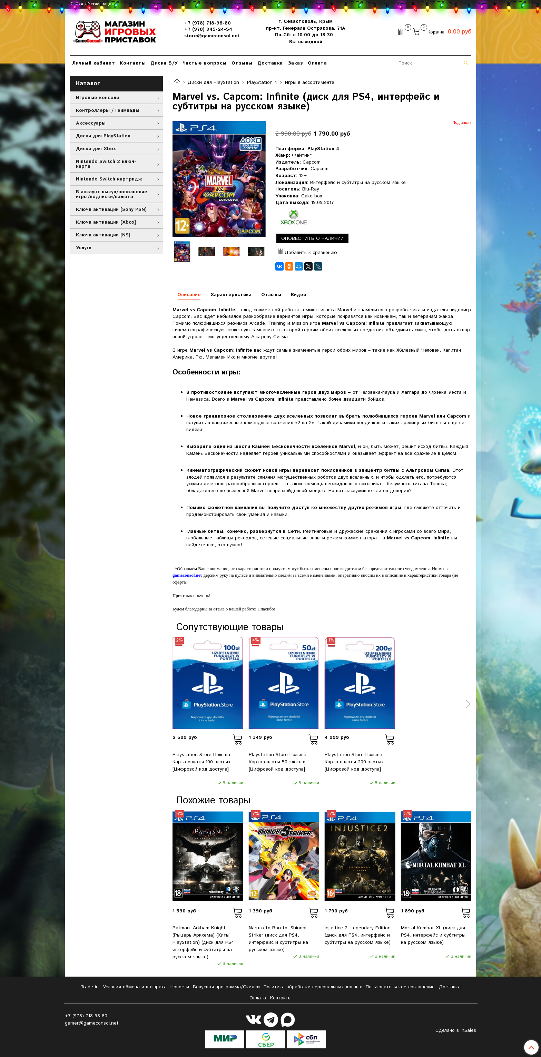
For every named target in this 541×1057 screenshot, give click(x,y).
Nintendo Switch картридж (109, 179)
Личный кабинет (93, 63)
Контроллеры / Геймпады (107, 110)
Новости (179, 986)
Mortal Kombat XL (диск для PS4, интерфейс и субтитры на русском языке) (433, 935)
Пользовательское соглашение (400, 986)
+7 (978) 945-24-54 (208, 29)
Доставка (270, 63)
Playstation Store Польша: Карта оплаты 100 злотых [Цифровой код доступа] (202, 762)
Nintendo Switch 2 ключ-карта (106, 164)
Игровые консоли (97, 97)
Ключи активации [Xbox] (106, 222)
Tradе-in (89, 986)
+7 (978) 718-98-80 (207, 23)
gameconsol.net (187, 575)
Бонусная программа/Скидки (226, 986)
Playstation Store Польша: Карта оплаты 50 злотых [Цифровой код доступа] (278, 762)
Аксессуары (91, 123)
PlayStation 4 (262, 82)
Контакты (133, 63)
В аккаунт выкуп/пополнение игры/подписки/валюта (111, 194)
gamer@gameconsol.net (92, 1023)
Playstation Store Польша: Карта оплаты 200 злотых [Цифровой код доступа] (354, 762)
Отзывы (242, 63)
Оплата (317, 63)
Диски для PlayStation (213, 82)
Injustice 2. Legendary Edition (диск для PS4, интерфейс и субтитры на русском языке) (358, 935)
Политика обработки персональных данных (313, 986)
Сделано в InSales (455, 1030)
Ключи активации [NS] (103, 235)
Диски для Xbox (96, 148)
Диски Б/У (164, 63)
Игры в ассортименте (309, 82)
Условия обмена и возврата (135, 986)
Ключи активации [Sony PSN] (111, 209)
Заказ (295, 63)
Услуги (83, 247)
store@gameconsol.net (212, 35)
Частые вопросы (205, 63)
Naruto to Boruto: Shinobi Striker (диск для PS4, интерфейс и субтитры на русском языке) (278, 938)
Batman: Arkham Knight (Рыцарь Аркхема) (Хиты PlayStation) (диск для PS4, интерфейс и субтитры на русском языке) (204, 942)
